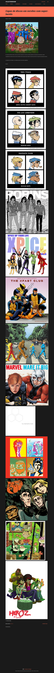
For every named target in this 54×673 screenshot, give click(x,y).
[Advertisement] (27, 658)
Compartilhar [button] (44, 623)
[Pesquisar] (43, 1)
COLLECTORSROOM (11, 1)
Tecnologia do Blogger (27, 669)
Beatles (11, 623)
